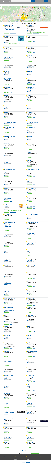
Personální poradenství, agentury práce (33, 377)
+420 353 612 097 (6, 68)
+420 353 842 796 (6, 340)
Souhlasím (28, 462)
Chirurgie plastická (30, 243)
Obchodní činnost (7, 66)
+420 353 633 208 (6, 141)
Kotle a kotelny (9, 28)
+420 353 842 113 (6, 84)
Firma (5, 251)
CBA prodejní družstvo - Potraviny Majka (32, 215)
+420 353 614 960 (30, 193)
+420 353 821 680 (6, 380)
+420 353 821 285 (30, 157)
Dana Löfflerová (29, 342)
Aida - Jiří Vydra (6, 71)
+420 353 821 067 (6, 432)
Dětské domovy (7, 386)
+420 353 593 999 (30, 93)
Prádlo (29, 73)
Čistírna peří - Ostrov (30, 298)
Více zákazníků (27, 459)
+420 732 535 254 (30, 41)
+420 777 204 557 (30, 52)
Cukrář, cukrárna (30, 251)
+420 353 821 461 (30, 278)
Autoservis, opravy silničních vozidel (33, 122)
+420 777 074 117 (30, 68)
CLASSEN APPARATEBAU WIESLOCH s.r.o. (9, 241)
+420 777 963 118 (30, 229)
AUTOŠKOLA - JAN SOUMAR (8, 151)
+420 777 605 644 (30, 201)
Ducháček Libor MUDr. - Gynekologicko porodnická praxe (32, 393)
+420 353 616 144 (30, 255)
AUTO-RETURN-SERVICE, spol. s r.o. (32, 120)
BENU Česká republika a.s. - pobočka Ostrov (9, 170)
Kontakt (4, 457)
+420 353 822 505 (30, 398)
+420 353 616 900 (30, 76)
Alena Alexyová (29, 71)
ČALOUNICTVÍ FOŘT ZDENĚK (31, 265)
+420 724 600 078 (30, 381)
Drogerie (29, 386)
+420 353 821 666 (30, 61)
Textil (5, 81)
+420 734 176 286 (30, 390)
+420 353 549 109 (30, 447)
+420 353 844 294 (6, 148)
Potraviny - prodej (30, 217)
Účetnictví (6, 337)
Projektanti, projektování (31, 206)
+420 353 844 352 (30, 133)
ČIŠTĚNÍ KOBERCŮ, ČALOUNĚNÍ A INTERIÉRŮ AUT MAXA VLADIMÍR (9, 308)
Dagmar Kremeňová (7, 335)
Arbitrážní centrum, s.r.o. (31, 105)
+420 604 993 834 (30, 372)
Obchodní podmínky (5, 458)
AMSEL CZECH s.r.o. (7, 95)
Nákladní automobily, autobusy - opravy (10, 122)
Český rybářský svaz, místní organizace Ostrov (31, 289)
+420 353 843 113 (30, 238)
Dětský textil (6, 162)
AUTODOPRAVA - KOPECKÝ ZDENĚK (9, 127)
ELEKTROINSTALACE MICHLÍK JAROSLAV (8, 419)
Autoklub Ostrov (29, 136)
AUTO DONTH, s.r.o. (30, 112)
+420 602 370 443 (6, 372)
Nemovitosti (29, 437)
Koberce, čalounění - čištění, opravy (9, 310)
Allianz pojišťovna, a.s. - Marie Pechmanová (32, 79)
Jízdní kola (6, 260)
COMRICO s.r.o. (6, 249)
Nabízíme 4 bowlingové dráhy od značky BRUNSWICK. (14, 210)
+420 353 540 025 (6, 407)
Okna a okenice (7, 403)
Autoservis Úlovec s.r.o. (31, 143)
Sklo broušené (7, 73)
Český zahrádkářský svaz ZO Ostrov (9, 298)
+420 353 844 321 (6, 270)
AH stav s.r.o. (29, 63)
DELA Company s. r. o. (30, 375)
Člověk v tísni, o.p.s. (30, 307)
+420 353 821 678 (30, 262)
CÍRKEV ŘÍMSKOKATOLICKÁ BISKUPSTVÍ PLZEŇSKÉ (31, 233)
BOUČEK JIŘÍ (6, 196)
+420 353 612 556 (6, 176)
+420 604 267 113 (6, 416)
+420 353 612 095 (30, 414)
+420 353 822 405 (6, 102)
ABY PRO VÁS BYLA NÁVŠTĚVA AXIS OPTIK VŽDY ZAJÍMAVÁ (37, 32)
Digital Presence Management (29, 458)
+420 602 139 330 (30, 294)
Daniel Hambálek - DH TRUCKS (32, 351)
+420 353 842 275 (6, 356)
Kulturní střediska (30, 403)
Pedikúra (6, 107)
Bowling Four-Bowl (7, 204)
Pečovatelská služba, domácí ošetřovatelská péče (32, 58)
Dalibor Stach (29, 335)
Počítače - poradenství (8, 370)
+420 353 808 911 (30, 286)
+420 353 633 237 (6, 262)
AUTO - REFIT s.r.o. (7, 112)
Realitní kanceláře (30, 107)
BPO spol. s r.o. (29, 204)
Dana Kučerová (6, 342)
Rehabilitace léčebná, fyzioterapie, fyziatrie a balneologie (9, 226)
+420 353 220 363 (30, 117)
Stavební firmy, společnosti (31, 66)
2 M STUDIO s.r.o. (6, 47)
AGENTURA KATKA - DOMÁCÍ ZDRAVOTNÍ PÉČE (31, 55)
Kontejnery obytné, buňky (8, 267)
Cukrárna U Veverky (30, 249)
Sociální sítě (15, 459)
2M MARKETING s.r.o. (30, 47)
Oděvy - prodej (7, 291)
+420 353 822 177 (6, 230)
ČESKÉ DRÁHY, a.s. (6, 280)
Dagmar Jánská (29, 326)
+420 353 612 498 (30, 432)
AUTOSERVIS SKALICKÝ (7, 143)
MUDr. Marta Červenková (8, 36)
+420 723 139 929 (6, 156)
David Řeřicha (29, 367)
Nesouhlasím (23, 462)
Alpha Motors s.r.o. (7, 87)
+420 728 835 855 (6, 398)
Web (34, 41)
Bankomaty (6, 328)
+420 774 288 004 (30, 423)
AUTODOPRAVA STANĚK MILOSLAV (9, 136)
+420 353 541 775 (30, 312)
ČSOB (5, 315)
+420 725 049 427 (6, 303)
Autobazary (29, 146)
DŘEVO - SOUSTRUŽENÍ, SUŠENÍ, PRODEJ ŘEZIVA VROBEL (9, 393)
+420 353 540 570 (6, 52)
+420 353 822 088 (30, 176)
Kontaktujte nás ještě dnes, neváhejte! (14, 43)
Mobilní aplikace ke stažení (29, 457)
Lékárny (6, 172)
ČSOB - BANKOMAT (30, 315)
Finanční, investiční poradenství (9, 345)
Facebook (39, 457)
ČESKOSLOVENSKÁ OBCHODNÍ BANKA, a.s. (31, 281)
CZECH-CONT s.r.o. (7, 265)
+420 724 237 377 (30, 340)
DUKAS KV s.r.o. (6, 401)
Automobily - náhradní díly (8, 437)
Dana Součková (6, 351)
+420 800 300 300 (6, 332)
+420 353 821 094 (30, 100)
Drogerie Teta (29, 384)
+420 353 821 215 (30, 270)
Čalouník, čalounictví (31, 267)
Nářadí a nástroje (7, 235)
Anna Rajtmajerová (7, 105)
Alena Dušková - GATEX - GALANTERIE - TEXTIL (8, 79)
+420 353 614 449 (30, 149)
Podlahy (29, 421)
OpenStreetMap (44, 21)
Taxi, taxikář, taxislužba (31, 345)
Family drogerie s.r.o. (30, 442)
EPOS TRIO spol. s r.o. (7, 427)
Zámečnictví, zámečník (8, 198)
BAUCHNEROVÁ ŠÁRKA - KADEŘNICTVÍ (31, 160)
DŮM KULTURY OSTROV (31, 401)
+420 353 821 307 (6, 277)
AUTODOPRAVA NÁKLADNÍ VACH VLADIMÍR (32, 128)
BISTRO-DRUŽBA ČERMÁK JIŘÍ (31, 188)
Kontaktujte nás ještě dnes (14, 322)
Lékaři (5, 275)
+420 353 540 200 (6, 237)
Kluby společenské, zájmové (31, 138)
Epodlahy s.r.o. (29, 418)
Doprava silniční (7, 138)
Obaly (28, 181)
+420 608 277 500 (30, 331)
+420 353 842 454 (30, 141)
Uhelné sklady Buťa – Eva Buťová (9, 25)
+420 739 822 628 (6, 365)
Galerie (11, 416)
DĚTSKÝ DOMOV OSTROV (8, 384)
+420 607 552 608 (6, 447)
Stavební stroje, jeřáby (8, 283)
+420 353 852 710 (6, 246)
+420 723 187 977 (6, 92)
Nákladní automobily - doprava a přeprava (9, 29)
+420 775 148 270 (6, 117)
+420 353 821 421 (6, 219)
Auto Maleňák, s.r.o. (7, 120)
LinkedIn (39, 458)
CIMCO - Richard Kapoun (8, 232)
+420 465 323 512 (6, 132)
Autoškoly (6, 154)
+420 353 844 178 (6, 76)
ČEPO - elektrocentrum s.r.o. (31, 272)
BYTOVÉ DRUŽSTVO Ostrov (8, 214)
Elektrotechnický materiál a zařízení (10, 412)
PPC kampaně (16, 458)
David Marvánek (6, 367)
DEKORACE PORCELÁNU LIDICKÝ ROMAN (9, 375)
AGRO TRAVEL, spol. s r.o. (8, 63)
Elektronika (29, 90)
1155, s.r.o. (28, 36)
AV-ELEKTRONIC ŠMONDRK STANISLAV (31, 152)
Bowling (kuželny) (7, 206)
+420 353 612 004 (6, 193)
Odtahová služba (30, 260)
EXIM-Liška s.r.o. (6, 442)
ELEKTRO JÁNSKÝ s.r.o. (30, 409)
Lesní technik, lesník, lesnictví (9, 57)
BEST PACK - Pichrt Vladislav (31, 179)
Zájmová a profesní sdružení (32, 292)
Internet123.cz (16, 457)
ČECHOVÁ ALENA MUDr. (7, 272)
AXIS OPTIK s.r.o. (29, 25)
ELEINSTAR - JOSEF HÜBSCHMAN (9, 409)
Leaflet (36, 21)
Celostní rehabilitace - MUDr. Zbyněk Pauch (10, 223)
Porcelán (6, 378)
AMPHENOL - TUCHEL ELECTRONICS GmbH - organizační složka (32, 88)
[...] (22, 1)
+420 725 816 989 (30, 356)
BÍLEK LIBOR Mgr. (6, 188)
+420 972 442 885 (6, 285)
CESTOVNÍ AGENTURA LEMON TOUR (32, 222)
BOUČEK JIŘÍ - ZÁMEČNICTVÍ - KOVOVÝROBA (31, 196)
